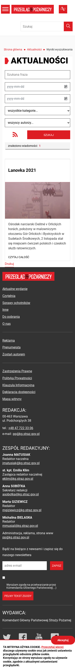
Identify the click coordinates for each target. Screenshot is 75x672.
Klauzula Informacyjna (18, 385)
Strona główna (13, 49)
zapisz (56, 565)
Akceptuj (63, 640)
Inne (5, 310)
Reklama (8, 340)
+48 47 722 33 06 (20, 428)
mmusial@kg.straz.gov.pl (20, 526)
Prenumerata (11, 347)
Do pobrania (11, 317)
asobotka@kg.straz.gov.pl (20, 494)
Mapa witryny (12, 399)
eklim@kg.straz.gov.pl (17, 479)
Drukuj (9, 264)
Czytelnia (8, 296)
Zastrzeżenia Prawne (17, 371)
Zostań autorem (13, 354)
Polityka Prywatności (17, 378)
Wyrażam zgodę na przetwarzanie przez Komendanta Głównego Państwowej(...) (31, 586)
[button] (65, 86)
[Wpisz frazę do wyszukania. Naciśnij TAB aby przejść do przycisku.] (47, 26)
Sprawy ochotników (16, 303)
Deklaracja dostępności (18, 392)
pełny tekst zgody (17, 596)
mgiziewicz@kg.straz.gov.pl (21, 510)
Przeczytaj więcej (52, 647)
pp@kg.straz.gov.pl (26, 434)
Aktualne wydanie (14, 289)
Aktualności (34, 49)
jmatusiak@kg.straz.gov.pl (21, 463)
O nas (6, 324)
